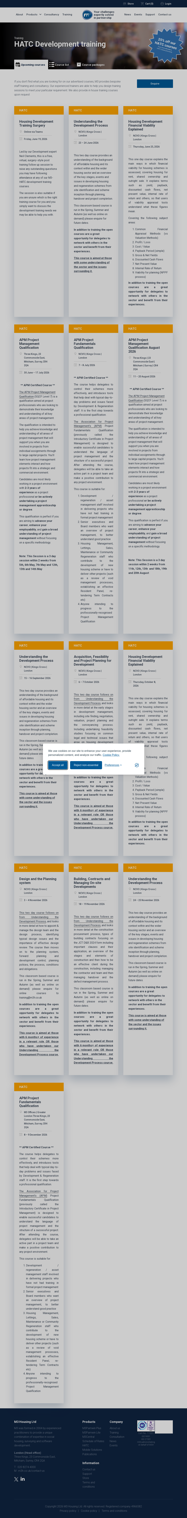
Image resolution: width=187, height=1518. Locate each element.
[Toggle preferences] (113, 765)
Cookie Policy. (111, 755)
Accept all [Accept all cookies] (58, 765)
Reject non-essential (86, 765)
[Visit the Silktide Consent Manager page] (137, 765)
